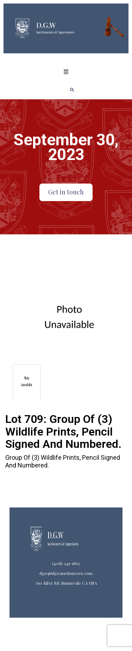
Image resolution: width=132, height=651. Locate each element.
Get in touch (66, 192)
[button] (66, 72)
